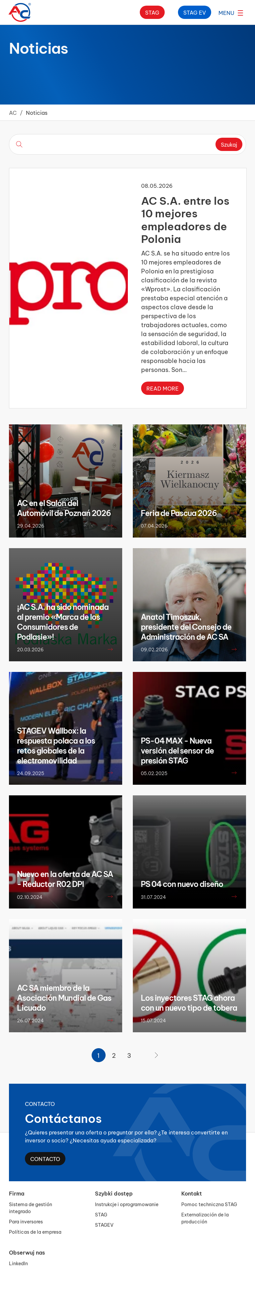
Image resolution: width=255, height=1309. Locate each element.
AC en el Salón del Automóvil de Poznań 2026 (64, 508)
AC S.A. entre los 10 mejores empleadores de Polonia (185, 219)
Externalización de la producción (205, 1218)
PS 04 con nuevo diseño (182, 884)
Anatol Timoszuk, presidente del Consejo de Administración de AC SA (186, 626)
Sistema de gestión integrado (30, 1207)
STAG (101, 1214)
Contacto (45, 1158)
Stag (152, 12)
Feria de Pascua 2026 (179, 513)
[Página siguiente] (156, 1055)
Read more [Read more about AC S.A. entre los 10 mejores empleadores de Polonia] (162, 388)
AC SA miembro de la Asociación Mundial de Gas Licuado (64, 997)
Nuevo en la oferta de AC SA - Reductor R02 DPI (65, 879)
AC (13, 112)
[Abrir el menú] (230, 12)
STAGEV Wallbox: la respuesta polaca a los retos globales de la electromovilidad (56, 745)
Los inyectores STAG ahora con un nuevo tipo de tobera (189, 1002)
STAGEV (104, 1224)
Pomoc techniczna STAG (209, 1203)
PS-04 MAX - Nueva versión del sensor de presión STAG (177, 750)
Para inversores (26, 1221)
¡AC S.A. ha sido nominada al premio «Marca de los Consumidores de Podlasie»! (63, 621)
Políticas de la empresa (35, 1231)
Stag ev (194, 12)
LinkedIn (18, 1263)
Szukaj (229, 144)
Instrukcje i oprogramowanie (126, 1203)
